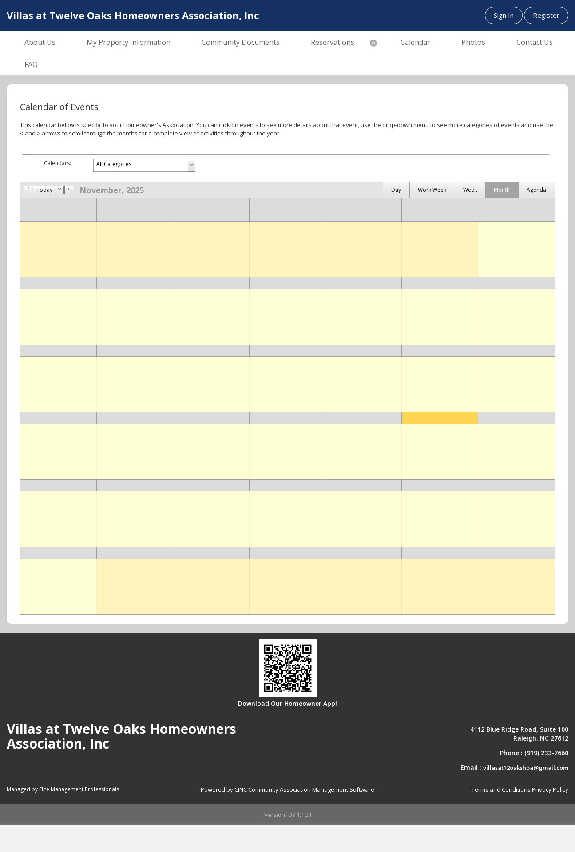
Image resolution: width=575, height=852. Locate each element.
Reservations (332, 42)
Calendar (415, 42)
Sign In (504, 15)
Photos (473, 42)
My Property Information (129, 42)
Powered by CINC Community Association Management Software (287, 789)
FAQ (31, 64)
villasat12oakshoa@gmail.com (525, 768)
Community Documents (241, 42)
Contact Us (534, 42)
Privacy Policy (550, 789)
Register (546, 15)
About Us (40, 42)
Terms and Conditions (501, 789)
